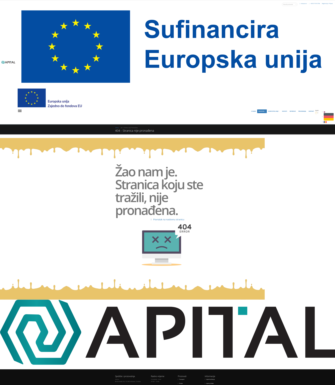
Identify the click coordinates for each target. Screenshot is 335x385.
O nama (253, 111)
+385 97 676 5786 (314, 3)
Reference (293, 111)
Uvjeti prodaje (209, 383)
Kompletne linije (273, 111)
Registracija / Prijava (327, 3)
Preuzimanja (302, 111)
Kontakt (311, 111)
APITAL (117, 127)
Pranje (180, 383)
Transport (181, 379)
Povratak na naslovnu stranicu (167, 219)
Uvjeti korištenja (210, 379)
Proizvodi (261, 111)
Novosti (284, 111)
